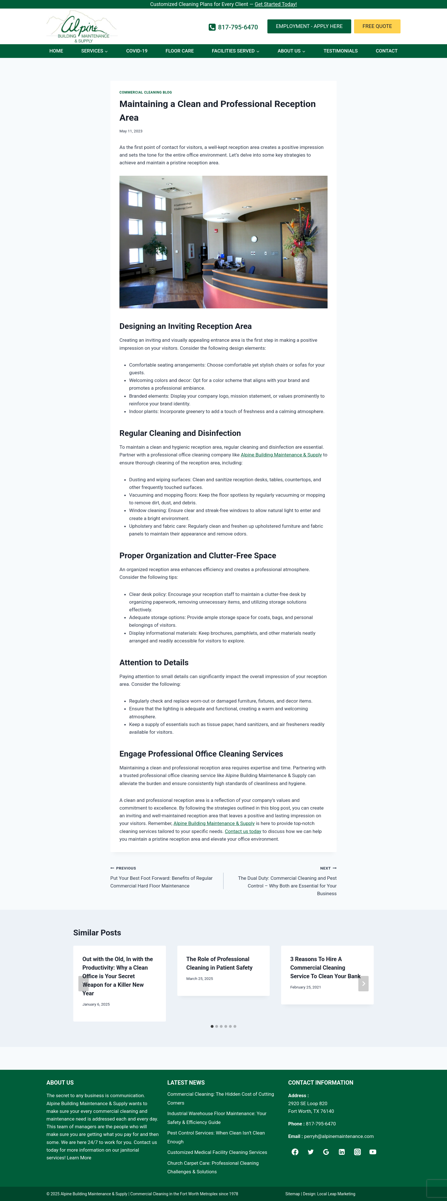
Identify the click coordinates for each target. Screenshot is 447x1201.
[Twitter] (311, 1152)
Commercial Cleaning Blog (145, 92)
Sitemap (292, 1194)
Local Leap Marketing (336, 1194)
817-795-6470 (321, 1124)
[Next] (363, 983)
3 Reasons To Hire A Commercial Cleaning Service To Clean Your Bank (325, 968)
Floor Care (180, 51)
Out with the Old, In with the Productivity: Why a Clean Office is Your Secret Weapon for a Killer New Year (117, 976)
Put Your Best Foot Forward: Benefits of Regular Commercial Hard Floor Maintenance (164, 876)
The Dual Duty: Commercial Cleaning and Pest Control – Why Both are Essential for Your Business (282, 880)
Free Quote (377, 26)
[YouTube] (373, 1152)
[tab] (212, 1026)
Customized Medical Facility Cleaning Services (217, 1152)
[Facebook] (295, 1152)
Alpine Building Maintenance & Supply (281, 455)
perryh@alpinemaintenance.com (339, 1136)
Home (56, 51)
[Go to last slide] (83, 983)
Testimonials (341, 51)
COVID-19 (137, 51)
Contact (387, 51)
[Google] (326, 1152)
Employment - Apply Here (309, 26)
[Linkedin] (342, 1152)
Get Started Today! (276, 4)
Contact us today (243, 831)
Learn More (79, 1157)
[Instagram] (357, 1152)
